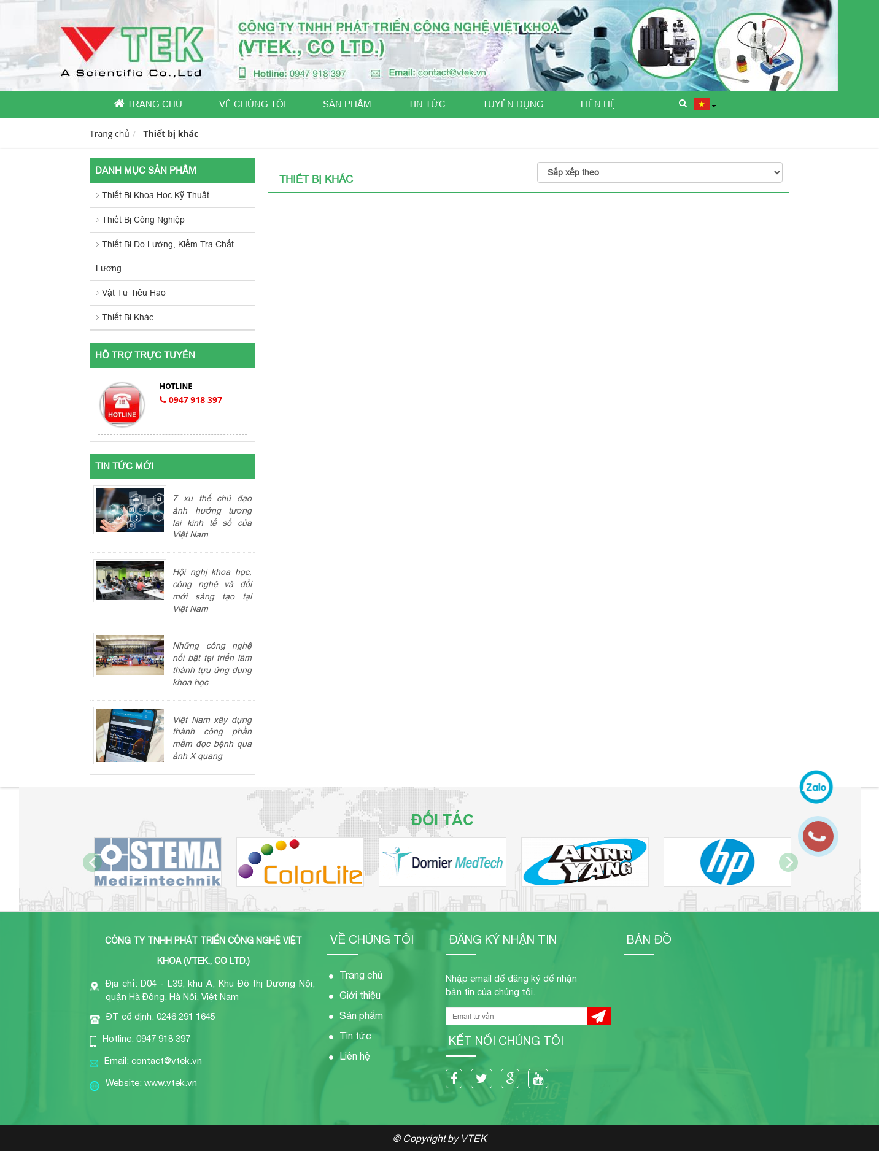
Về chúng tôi (252, 104)
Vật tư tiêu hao (134, 293)
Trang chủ (148, 103)
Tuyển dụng (513, 104)
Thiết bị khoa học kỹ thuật (155, 195)
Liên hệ (598, 104)
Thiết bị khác (170, 133)
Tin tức (427, 104)
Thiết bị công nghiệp (143, 220)
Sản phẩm (347, 104)
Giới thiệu (360, 995)
